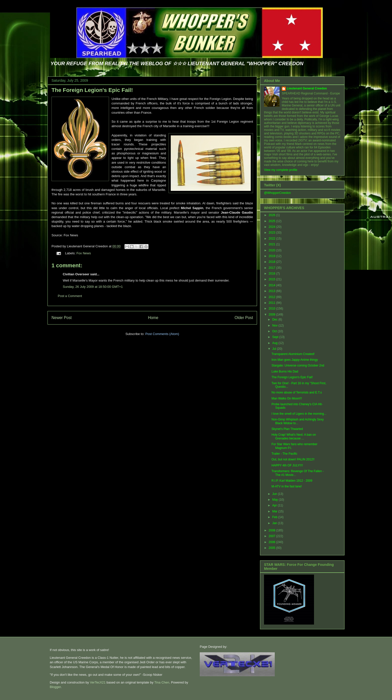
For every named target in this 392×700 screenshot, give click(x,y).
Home (153, 318)
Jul (274, 348)
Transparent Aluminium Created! (293, 354)
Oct (275, 331)
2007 (272, 536)
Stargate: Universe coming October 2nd (298, 365)
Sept (275, 337)
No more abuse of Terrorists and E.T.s (297, 392)
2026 (272, 215)
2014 (272, 285)
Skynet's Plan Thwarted (287, 429)
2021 (272, 244)
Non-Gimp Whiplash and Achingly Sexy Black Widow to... (298, 421)
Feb (275, 517)
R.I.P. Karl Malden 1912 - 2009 (292, 480)
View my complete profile (280, 170)
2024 (272, 227)
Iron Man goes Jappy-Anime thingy (295, 359)
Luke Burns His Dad (285, 371)
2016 (272, 273)
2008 (272, 530)
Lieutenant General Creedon (307, 88)
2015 (272, 279)
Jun (275, 494)
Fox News (83, 253)
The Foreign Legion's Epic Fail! (92, 90)
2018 (272, 262)
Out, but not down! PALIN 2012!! (293, 459)
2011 (272, 303)
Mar (275, 511)
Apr (275, 505)
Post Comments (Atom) (162, 334)
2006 (272, 542)
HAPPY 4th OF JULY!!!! (287, 465)
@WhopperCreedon (277, 193)
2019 (272, 256)
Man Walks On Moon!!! (287, 398)
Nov (275, 325)
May (275, 499)
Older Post (243, 318)
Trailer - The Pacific (284, 453)
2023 (272, 232)
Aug (275, 343)
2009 (272, 314)
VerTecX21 (98, 682)
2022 (272, 238)
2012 (272, 297)
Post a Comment (70, 296)
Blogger (55, 687)
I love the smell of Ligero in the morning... (299, 413)
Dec (275, 319)
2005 (272, 548)
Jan (275, 523)
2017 (272, 268)
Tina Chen (161, 682)
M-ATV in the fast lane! (287, 486)
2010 (272, 308)
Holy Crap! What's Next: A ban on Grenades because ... (294, 436)
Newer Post (62, 318)
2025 (272, 221)
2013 (272, 291)
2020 (272, 250)
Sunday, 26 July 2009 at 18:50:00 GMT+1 (93, 287)
